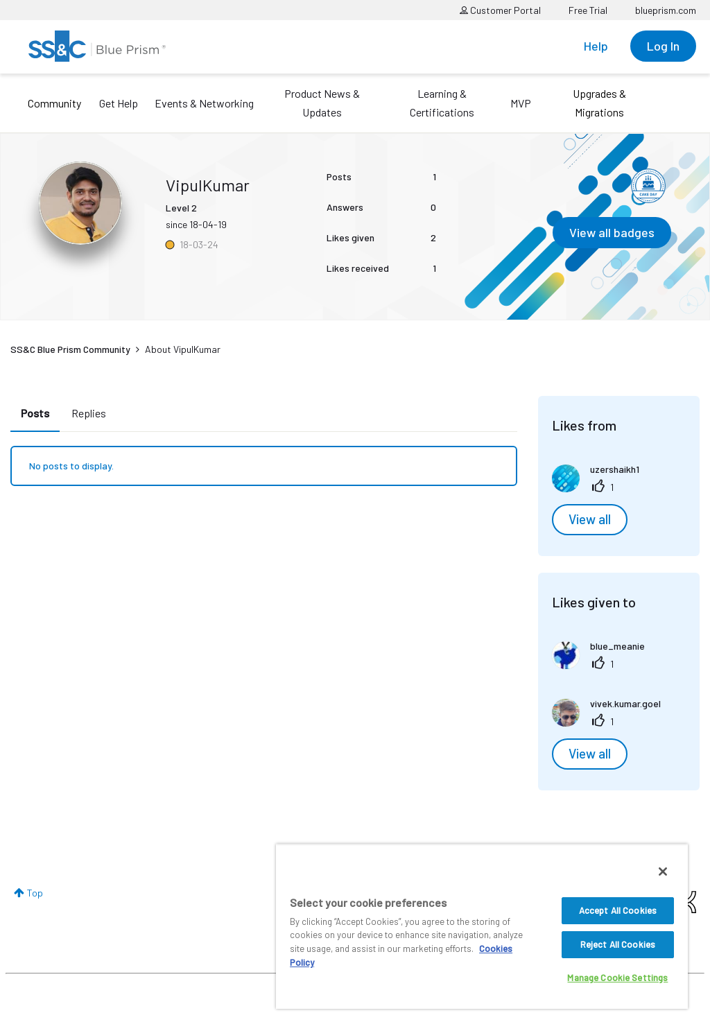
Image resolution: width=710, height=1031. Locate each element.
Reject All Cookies (617, 944)
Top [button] (35, 893)
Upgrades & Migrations (599, 103)
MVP (520, 103)
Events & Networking (204, 103)
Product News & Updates (322, 103)
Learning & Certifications (442, 103)
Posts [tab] (35, 412)
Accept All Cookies (618, 910)
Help (596, 45)
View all (590, 519)
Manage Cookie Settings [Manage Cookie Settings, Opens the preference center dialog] (617, 977)
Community (54, 103)
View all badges (612, 232)
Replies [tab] (88, 412)
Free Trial (588, 10)
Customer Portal (500, 10)
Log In (663, 45)
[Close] (663, 871)
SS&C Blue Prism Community (70, 349)
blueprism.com (665, 10)
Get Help (118, 103)
